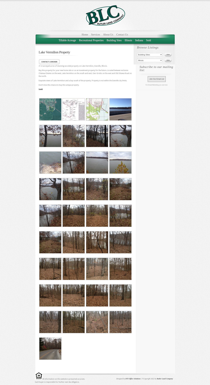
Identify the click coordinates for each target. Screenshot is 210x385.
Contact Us (122, 34)
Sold (148, 40)
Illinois (128, 40)
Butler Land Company (165, 379)
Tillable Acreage (67, 40)
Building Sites (114, 40)
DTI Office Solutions (133, 379)
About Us (108, 34)
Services (95, 34)
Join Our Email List (156, 79)
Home (85, 34)
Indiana (139, 40)
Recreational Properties (91, 40)
